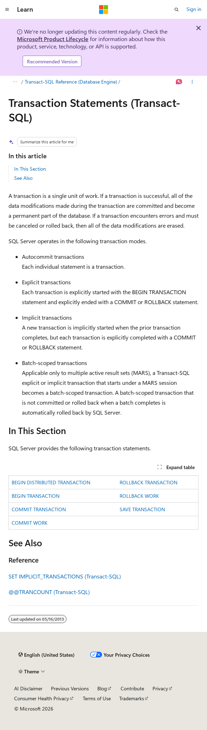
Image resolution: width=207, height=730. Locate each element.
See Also (23, 178)
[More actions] (192, 82)
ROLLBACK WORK (139, 495)
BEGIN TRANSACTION (35, 495)
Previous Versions (70, 688)
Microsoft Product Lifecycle (52, 38)
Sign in (193, 9)
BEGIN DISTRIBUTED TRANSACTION (51, 482)
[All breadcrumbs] (14, 82)
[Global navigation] (7, 9)
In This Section (30, 168)
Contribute (132, 688)
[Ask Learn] (179, 82)
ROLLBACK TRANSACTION (148, 482)
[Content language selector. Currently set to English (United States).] (46, 655)
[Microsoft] (103, 9)
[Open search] (176, 9)
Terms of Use (97, 698)
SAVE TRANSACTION (142, 509)
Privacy (160, 688)
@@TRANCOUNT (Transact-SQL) (49, 591)
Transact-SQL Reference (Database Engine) (71, 81)
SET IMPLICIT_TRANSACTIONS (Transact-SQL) (64, 576)
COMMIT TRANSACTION (39, 509)
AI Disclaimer (28, 688)
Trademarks (131, 698)
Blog (102, 688)
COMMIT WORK (29, 522)
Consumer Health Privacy (41, 698)
